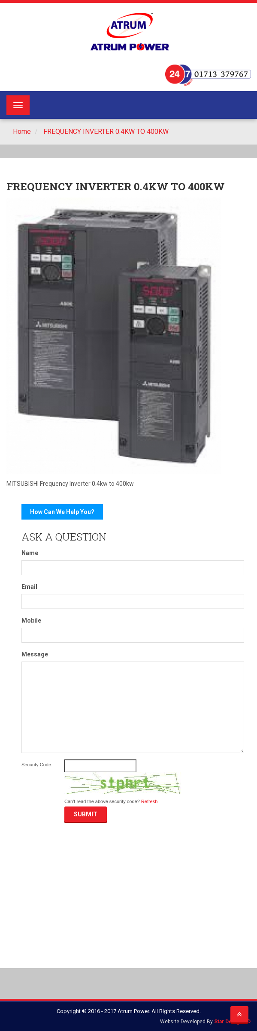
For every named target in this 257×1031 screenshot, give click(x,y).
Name (29, 552)
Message (34, 654)
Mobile (31, 620)
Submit (85, 814)
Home (22, 131)
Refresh (149, 801)
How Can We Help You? (62, 511)
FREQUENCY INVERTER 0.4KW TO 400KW (105, 131)
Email (29, 586)
